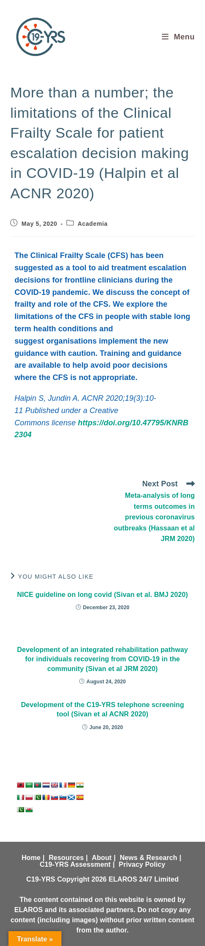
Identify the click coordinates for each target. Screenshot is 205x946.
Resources (66, 857)
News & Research (148, 857)
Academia (93, 223)
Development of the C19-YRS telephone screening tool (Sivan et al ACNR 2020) (102, 709)
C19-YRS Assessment (75, 864)
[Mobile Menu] (178, 37)
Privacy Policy (142, 864)
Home (31, 857)
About (102, 857)
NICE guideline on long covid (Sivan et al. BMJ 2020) (102, 594)
